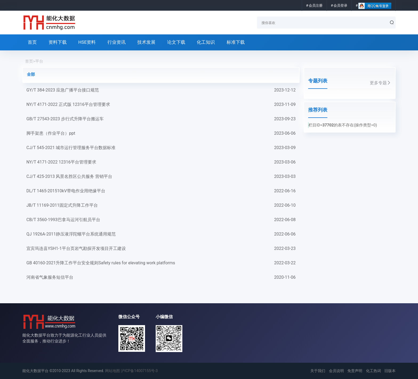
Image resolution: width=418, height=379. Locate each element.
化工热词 (373, 371)
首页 (32, 42)
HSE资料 (87, 42)
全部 (31, 74)
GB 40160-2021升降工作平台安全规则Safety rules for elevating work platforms (161, 263)
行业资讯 (116, 42)
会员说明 (336, 371)
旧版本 (390, 371)
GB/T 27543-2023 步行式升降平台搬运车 (161, 119)
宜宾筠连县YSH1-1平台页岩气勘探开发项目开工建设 (161, 248)
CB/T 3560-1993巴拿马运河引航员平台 (161, 220)
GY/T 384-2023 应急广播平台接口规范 (161, 90)
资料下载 (58, 42)
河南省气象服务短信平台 (161, 277)
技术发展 (146, 42)
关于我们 (317, 371)
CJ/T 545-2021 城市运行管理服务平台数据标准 (161, 148)
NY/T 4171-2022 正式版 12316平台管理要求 (161, 104)
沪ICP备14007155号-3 (139, 371)
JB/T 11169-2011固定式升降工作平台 (161, 205)
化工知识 (206, 42)
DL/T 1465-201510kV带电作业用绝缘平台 (161, 191)
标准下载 (236, 42)
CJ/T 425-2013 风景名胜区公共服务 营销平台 (161, 176)
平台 (39, 61)
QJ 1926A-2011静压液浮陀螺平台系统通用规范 (161, 234)
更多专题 (380, 82)
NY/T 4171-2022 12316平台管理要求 (161, 162)
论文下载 (176, 42)
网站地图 (112, 371)
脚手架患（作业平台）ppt (161, 133)
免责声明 (354, 371)
